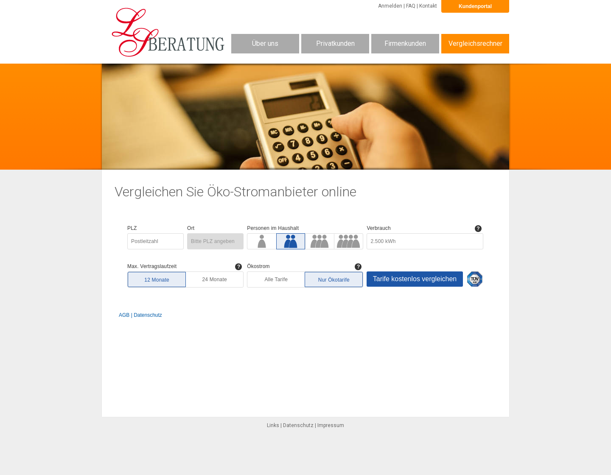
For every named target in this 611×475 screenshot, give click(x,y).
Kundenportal (475, 6)
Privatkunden (335, 43)
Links (273, 425)
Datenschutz (298, 425)
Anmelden (390, 6)
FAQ (410, 6)
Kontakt (428, 6)
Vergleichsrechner (475, 43)
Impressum (330, 425)
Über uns (265, 43)
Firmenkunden (405, 43)
